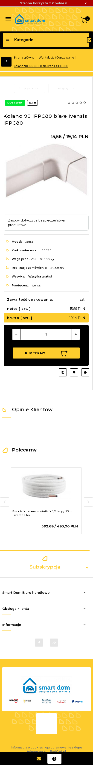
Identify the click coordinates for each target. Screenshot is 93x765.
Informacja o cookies (27, 747)
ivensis (36, 285)
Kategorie (19, 40)
